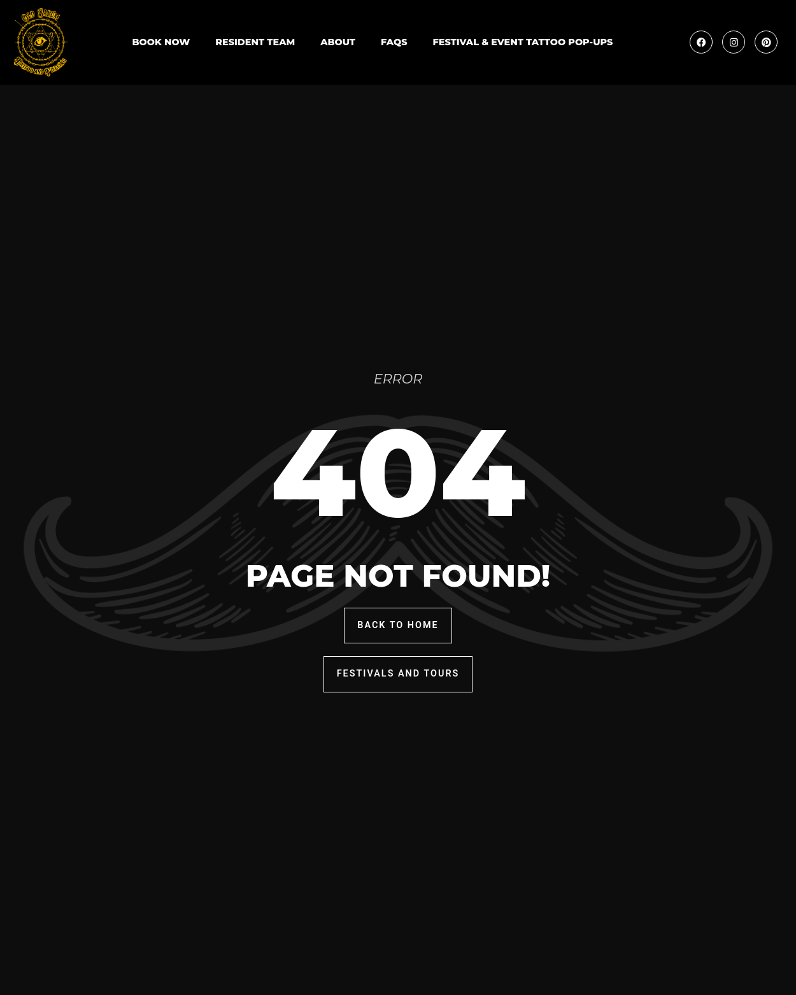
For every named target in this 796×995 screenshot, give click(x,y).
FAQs (394, 42)
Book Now (161, 42)
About (337, 42)
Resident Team (255, 42)
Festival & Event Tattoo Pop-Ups (523, 42)
